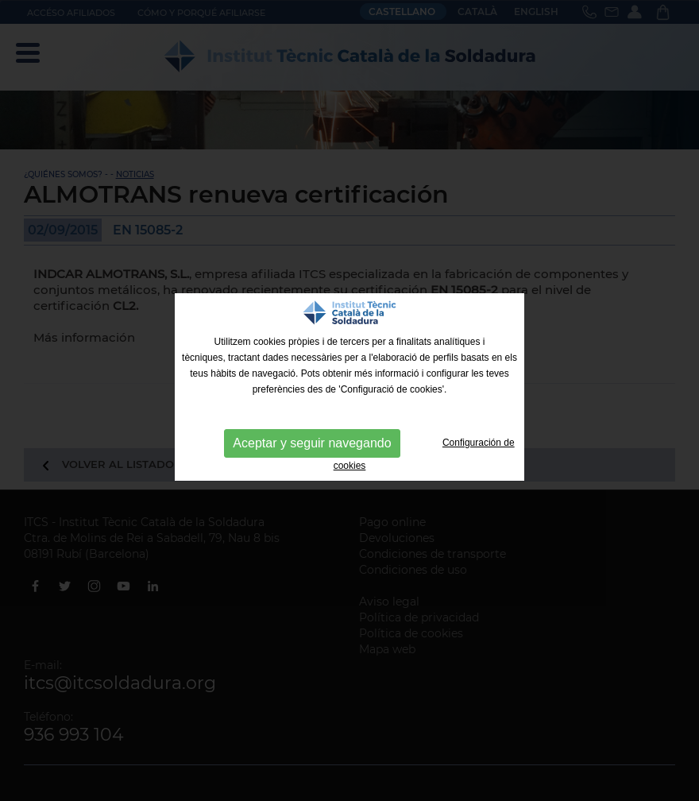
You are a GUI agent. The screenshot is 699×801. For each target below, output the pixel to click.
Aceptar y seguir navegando (312, 443)
